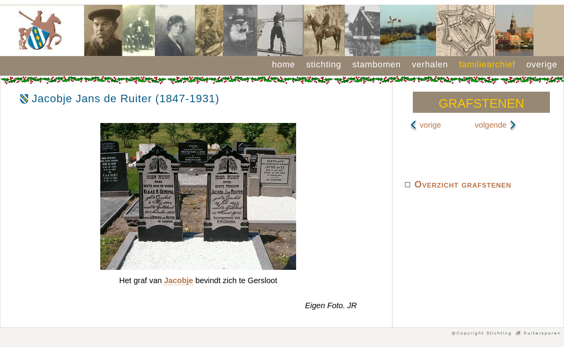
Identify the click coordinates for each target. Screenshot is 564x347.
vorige (425, 125)
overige (541, 64)
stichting (324, 64)
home (283, 64)
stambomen (376, 64)
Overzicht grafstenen (462, 184)
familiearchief (487, 64)
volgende (496, 125)
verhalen (430, 64)
